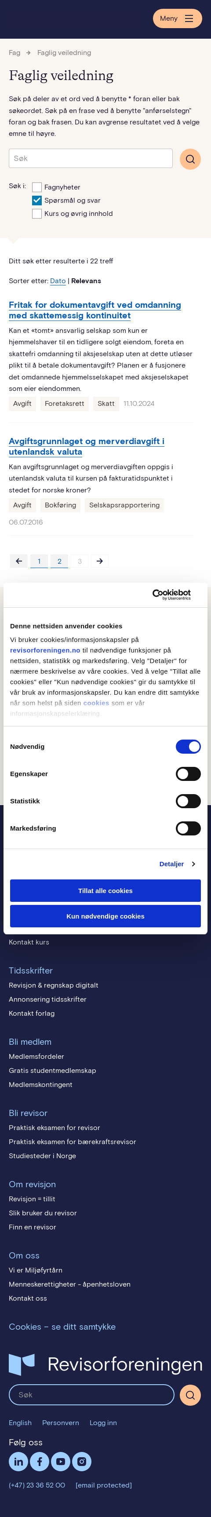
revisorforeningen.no (45, 650)
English (20, 1423)
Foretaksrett (64, 403)
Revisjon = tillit (32, 1199)
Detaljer (172, 864)
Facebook (39, 1461)
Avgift (22, 403)
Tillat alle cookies (105, 890)
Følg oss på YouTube (60, 1461)
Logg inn (103, 1423)
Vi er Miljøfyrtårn (35, 1270)
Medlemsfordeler (36, 1056)
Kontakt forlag (32, 1013)
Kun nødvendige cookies (105, 916)
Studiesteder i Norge (42, 1156)
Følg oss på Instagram (81, 1461)
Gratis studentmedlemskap (52, 1070)
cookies (96, 703)
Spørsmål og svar (66, 199)
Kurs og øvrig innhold (72, 213)
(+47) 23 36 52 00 (37, 1485)
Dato (58, 281)
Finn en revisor (32, 1227)
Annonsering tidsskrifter (48, 999)
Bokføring (60, 505)
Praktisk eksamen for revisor (54, 1127)
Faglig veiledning (64, 52)
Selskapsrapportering (124, 505)
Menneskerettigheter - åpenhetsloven (70, 1284)
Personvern (60, 1423)
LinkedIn (18, 1461)
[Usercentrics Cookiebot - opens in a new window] (162, 595)
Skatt (106, 403)
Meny (177, 18)
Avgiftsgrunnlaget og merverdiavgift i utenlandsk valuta (86, 446)
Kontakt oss (28, 1298)
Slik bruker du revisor (43, 1213)
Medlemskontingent (41, 1084)
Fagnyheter (56, 186)
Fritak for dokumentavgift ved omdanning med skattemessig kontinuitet (95, 310)
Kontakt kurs (29, 942)
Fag (14, 52)
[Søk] (190, 1395)
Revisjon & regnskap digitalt (53, 985)
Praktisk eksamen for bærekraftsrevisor (72, 1142)
